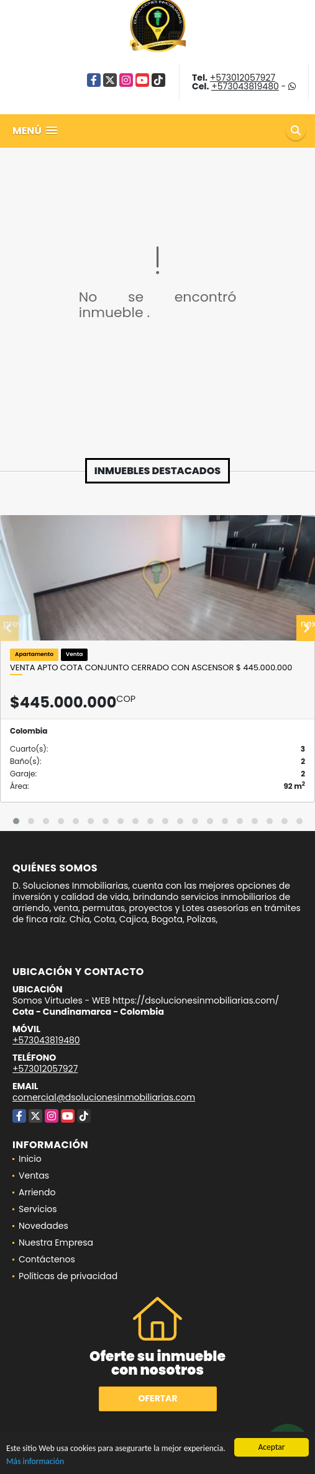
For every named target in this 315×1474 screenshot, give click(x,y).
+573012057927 (242, 77)
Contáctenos (47, 1259)
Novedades (43, 1226)
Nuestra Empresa (56, 1242)
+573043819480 (245, 86)
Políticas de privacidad (68, 1276)
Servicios (38, 1209)
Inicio (30, 1159)
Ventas (34, 1175)
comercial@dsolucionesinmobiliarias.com (103, 1097)
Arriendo (37, 1192)
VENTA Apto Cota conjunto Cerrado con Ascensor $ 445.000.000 (151, 668)
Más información (35, 1462)
